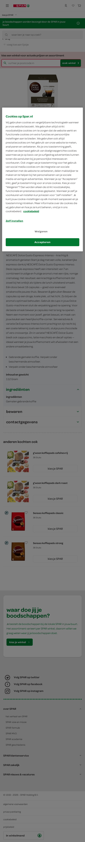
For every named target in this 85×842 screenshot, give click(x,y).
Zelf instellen (14, 221)
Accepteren (42, 242)
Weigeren (41, 231)
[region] (42, 179)
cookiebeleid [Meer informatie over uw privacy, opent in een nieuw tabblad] (31, 211)
